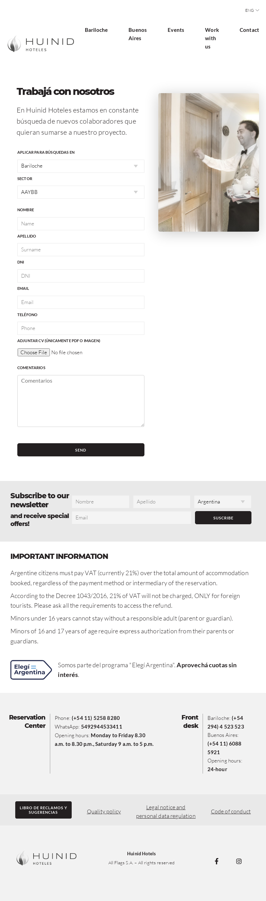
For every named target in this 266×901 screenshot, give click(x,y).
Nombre (25, 209)
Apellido (26, 236)
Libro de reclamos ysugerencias (43, 809)
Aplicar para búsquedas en (45, 152)
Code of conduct (231, 811)
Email (23, 288)
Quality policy (104, 811)
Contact (249, 30)
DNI (20, 262)
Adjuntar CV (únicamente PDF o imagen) (58, 340)
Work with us (212, 38)
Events (176, 30)
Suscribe (223, 518)
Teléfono (27, 314)
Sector (24, 178)
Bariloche (96, 30)
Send (80, 450)
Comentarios (31, 367)
